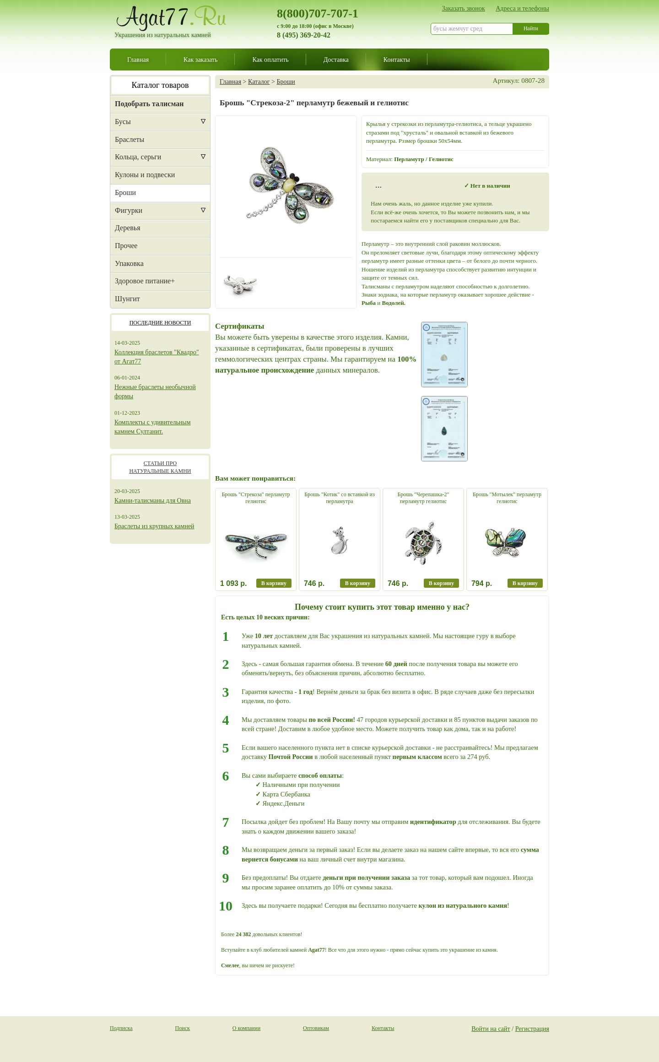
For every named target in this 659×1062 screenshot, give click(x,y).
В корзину (273, 583)
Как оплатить (270, 59)
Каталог (259, 81)
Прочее (126, 245)
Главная (138, 59)
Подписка (121, 1028)
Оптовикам (316, 1028)
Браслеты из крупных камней (154, 526)
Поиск (182, 1028)
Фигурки (128, 210)
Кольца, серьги (138, 157)
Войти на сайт (490, 1028)
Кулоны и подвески (145, 175)
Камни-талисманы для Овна (152, 500)
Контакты (397, 59)
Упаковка (129, 263)
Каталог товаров (160, 85)
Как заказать (200, 59)
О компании (246, 1028)
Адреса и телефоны (522, 8)
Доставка (336, 59)
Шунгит (127, 299)
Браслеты (129, 139)
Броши (125, 192)
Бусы (123, 121)
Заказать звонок (463, 8)
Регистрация (532, 1028)
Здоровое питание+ (145, 281)
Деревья (127, 228)
